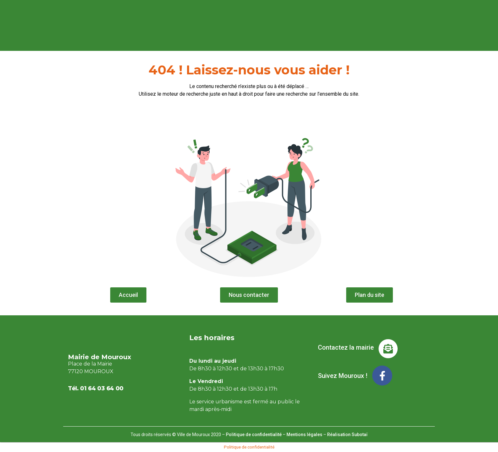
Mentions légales (304, 434)
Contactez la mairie (346, 347)
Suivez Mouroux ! (342, 376)
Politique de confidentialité (254, 434)
